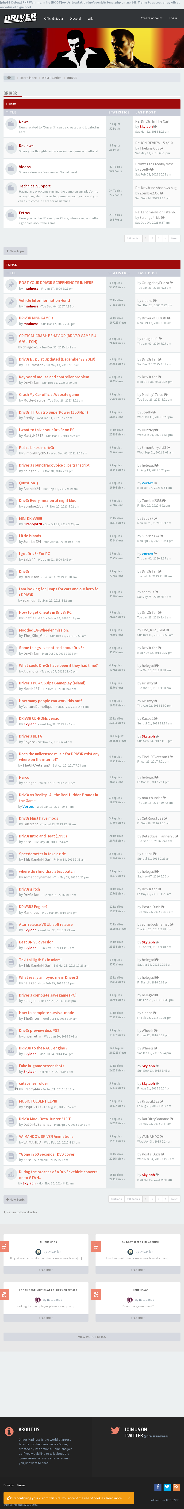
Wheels (147, 1030)
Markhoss (31, 912)
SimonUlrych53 (35, 453)
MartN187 (31, 688)
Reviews (26, 145)
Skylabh (146, 126)
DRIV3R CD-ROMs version (40, 718)
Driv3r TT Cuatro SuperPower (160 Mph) (53, 412)
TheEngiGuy (149, 148)
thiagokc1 (31, 347)
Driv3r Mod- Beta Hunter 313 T (45, 1119)
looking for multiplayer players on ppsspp (48, 1290)
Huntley (148, 429)
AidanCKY (30, 671)
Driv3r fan (149, 359)
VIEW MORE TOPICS (92, 1337)
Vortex (147, 483)
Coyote (29, 741)
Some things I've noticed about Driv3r (51, 647)
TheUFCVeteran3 (36, 765)
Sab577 (147, 518)
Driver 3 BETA (30, 736)
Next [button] (174, 238)
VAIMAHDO (32, 1142)
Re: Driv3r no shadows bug (156, 187)
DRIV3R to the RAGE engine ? (43, 1048)
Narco (24, 777)
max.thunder (152, 797)
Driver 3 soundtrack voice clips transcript (54, 465)
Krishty (147, 683)
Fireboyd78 (32, 524)
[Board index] (9, 78)
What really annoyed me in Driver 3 (48, 977)
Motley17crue (34, 400)
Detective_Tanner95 (158, 836)
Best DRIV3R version (36, 942)
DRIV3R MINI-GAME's (36, 318)
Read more (114, 1498)
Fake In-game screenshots (41, 1065)
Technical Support (35, 186)
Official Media (53, 18)
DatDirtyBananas (37, 1124)
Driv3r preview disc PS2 (39, 1030)
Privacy (9, 1485)
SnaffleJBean (34, 618)
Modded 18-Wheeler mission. (44, 630)
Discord (75, 18)
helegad (29, 470)
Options (116, 1199)
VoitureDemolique (38, 706)
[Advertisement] (92, 1384)
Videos (25, 166)
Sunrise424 (32, 541)
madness (30, 288)
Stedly (145, 169)
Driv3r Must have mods (38, 818)
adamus (29, 600)
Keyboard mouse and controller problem (54, 377)
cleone (147, 300)
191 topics (133, 238)
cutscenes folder (33, 1083)
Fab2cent (30, 824)
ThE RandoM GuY (36, 859)
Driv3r (24, 571)
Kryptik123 (32, 1106)
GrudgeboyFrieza (155, 282)
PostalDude (151, 906)
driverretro (32, 1036)
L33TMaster (33, 364)
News (24, 121)
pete (27, 841)
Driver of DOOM (154, 318)
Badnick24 (31, 488)
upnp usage (140, 1290)
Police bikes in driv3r (36, 447)
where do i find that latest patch (47, 871)
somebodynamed (37, 877)
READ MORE (46, 1270)
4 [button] (165, 238)
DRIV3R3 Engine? (33, 906)
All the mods (48, 1242)
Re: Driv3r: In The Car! (152, 121)
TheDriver (31, 1018)
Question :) (28, 483)
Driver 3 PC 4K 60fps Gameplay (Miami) (52, 683)
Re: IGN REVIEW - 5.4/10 (154, 142)
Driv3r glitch (29, 889)
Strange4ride (150, 217)
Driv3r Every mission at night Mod (48, 500)
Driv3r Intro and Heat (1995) (43, 836)
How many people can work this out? (50, 700)
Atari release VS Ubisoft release (46, 924)
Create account (151, 18)
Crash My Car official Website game (49, 394)
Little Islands (30, 535)
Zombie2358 (150, 193)
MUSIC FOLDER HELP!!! (38, 1101)
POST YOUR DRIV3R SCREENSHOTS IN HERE (56, 282)
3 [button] (159, 238)
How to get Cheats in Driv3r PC (45, 612)
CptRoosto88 (152, 818)
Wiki (90, 18)
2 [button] (152, 238)
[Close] (129, 1497)
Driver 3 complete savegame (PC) (48, 995)
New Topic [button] (15, 251)
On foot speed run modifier (140, 1242)
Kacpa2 (147, 718)
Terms (21, 1485)
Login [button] (173, 18)
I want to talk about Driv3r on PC (47, 429)
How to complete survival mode (46, 1012)
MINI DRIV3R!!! (30, 518)
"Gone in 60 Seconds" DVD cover (46, 1154)
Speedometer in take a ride (42, 853)
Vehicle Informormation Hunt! (44, 300)
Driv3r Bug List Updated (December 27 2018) (57, 359)
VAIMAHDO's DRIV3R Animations (46, 1136)
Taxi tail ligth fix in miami (40, 959)
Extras (24, 213)
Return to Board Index (20, 1212)
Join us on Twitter (147, 1432)
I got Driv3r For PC (34, 553)
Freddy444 (31, 1089)
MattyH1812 (33, 435)
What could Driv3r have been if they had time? (58, 665)
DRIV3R (10, 93)
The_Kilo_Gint (35, 635)
